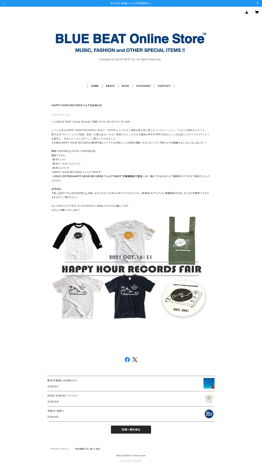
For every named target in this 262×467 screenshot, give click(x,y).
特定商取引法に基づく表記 (87, 449)
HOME (95, 85)
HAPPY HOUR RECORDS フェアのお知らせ (76, 105)
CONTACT (164, 85)
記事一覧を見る (131, 429)
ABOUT (110, 85)
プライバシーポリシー (60, 449)
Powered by (131, 461)
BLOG (125, 85)
